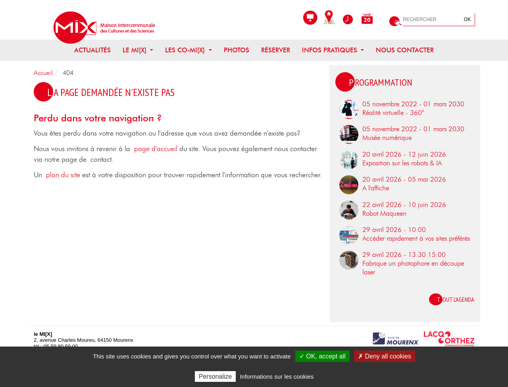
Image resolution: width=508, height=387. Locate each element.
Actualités (92, 50)
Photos (236, 50)
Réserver (275, 50)
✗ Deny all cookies (384, 356)
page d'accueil (155, 149)
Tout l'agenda (455, 299)
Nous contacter (405, 50)
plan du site (63, 175)
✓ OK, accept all (322, 356)
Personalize (215, 376)
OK (467, 19)
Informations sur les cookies (277, 376)
